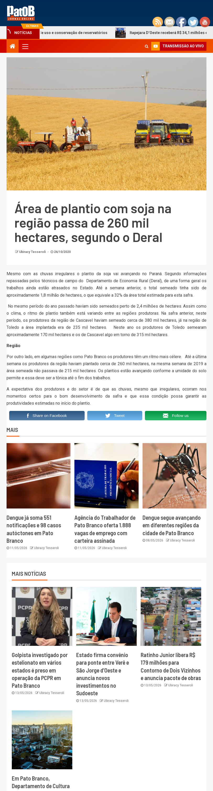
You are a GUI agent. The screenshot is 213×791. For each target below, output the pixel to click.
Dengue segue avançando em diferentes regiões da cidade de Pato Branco (172, 525)
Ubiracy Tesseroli (32, 252)
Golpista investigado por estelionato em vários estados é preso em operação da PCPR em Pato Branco (40, 670)
